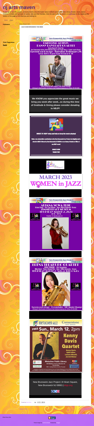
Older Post (87, 409)
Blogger (58, 422)
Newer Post (23, 409)
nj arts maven (19, 7)
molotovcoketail (46, 422)
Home (5, 20)
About (11, 20)
